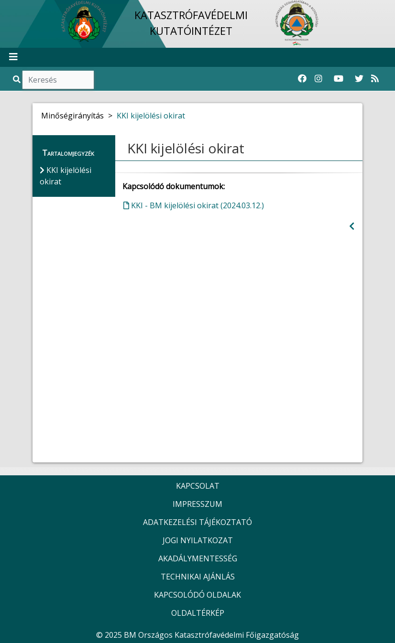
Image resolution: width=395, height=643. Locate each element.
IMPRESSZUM (197, 504)
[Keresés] (58, 80)
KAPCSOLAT (197, 486)
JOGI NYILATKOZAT (198, 540)
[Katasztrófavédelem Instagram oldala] (318, 79)
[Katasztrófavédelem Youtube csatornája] (338, 79)
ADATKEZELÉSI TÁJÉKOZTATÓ (197, 522)
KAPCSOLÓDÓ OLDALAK (197, 594)
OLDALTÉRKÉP (197, 613)
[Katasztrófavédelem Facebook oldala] (302, 79)
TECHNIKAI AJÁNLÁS (198, 576)
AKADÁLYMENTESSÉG (197, 558)
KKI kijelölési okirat (151, 115)
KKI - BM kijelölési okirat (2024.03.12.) (193, 205)
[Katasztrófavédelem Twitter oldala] (359, 79)
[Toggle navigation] (13, 57)
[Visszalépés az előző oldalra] (351, 226)
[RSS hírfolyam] (375, 79)
